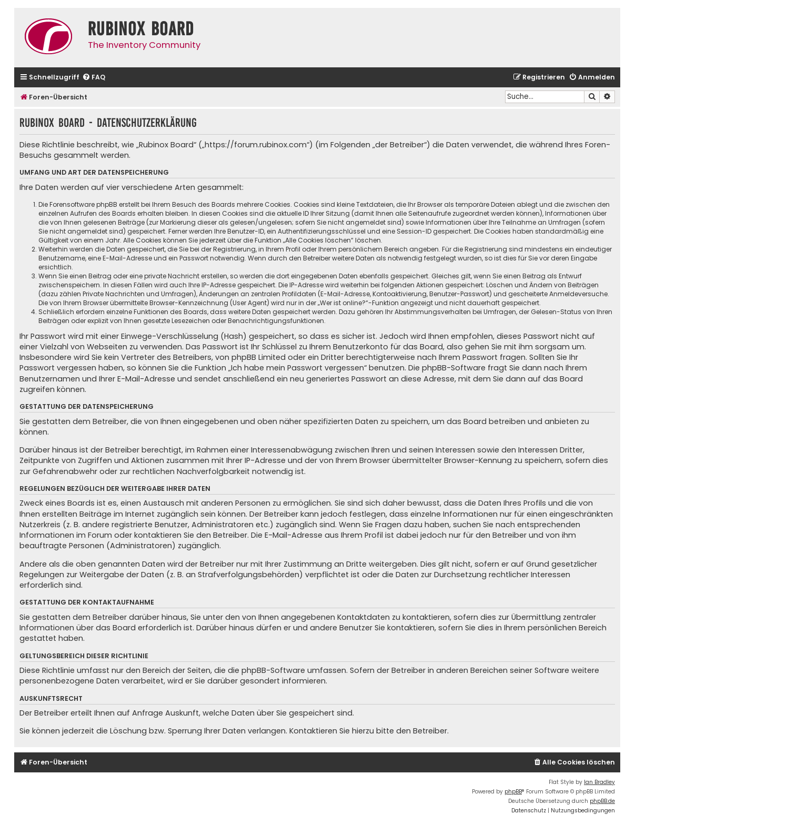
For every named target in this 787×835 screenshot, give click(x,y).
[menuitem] (93, 78)
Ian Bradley (599, 782)
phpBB (513, 792)
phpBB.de (602, 801)
